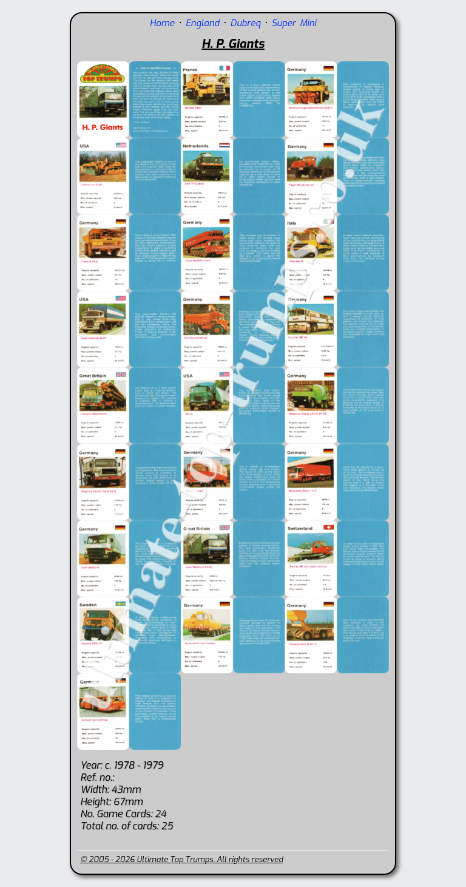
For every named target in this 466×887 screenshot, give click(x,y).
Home (162, 23)
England (203, 23)
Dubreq (246, 23)
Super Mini (294, 23)
